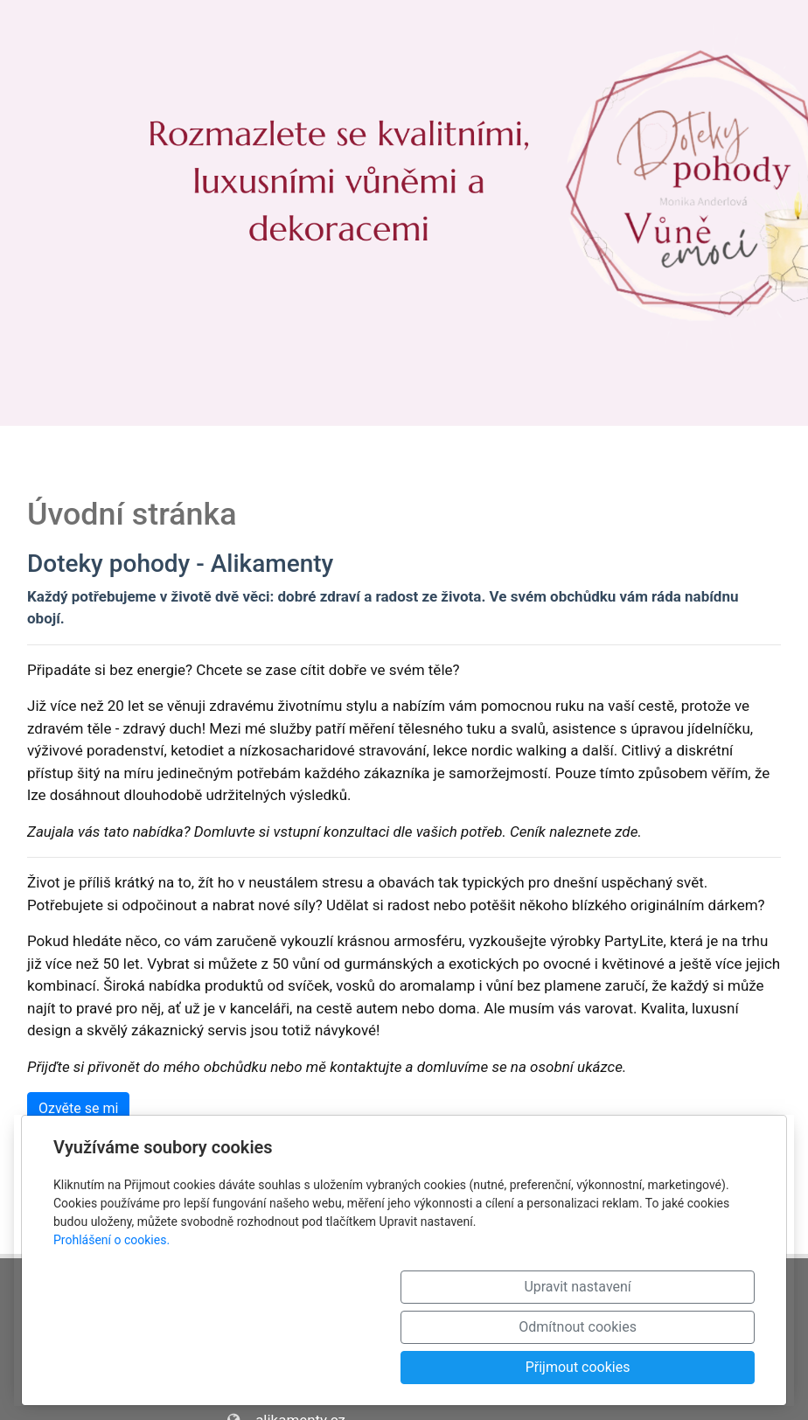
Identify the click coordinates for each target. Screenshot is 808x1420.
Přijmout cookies (677, 1367)
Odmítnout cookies (517, 1367)
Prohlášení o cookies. (111, 1320)
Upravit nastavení (356, 1367)
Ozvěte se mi (78, 1108)
